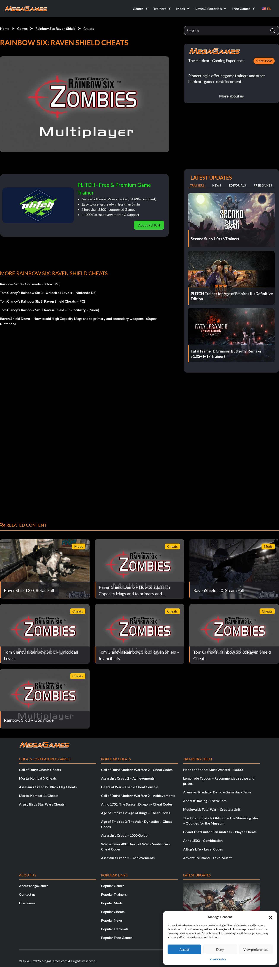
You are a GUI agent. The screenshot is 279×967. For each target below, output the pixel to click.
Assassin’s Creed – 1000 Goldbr (125, 835)
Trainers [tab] (197, 185)
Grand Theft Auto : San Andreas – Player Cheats (220, 832)
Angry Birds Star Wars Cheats (42, 804)
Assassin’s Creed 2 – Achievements (128, 778)
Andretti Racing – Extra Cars (205, 801)
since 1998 (264, 61)
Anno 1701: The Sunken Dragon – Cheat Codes (137, 804)
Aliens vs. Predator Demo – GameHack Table (217, 792)
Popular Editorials (114, 929)
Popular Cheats (113, 912)
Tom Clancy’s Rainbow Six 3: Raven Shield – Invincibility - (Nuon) (49, 310)
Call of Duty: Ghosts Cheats (40, 770)
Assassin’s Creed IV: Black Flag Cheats (48, 787)
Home (4, 28)
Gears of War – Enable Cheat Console (129, 787)
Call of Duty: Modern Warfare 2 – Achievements (138, 795)
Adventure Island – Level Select (207, 858)
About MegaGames (33, 886)
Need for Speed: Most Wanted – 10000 (213, 770)
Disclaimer (27, 903)
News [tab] (216, 185)
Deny (220, 949)
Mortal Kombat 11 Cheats (38, 795)
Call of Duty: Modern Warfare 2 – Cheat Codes (137, 770)
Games (22, 28)
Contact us (27, 894)
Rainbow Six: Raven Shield (55, 28)
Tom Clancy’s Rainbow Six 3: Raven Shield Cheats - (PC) (42, 301)
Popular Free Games (116, 937)
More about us (231, 96)
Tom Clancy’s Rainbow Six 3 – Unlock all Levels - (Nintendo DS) (48, 292)
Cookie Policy (218, 959)
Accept (184, 949)
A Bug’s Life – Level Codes (203, 849)
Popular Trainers (114, 894)
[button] (270, 917)
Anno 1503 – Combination (203, 840)
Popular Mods (111, 903)
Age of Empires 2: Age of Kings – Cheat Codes (135, 813)
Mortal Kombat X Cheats (38, 778)
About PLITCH (149, 225)
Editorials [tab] (237, 185)
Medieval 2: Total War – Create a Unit (211, 809)
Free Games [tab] (263, 185)
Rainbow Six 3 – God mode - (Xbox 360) (30, 284)
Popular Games (112, 886)
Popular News (112, 920)
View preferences (255, 949)
